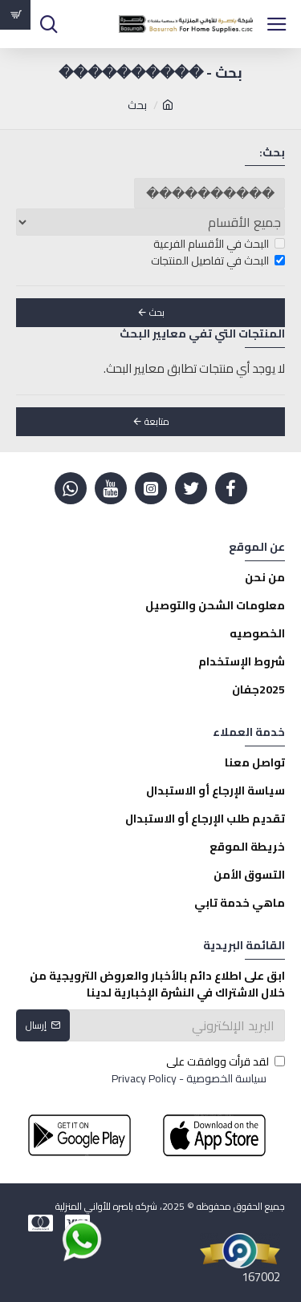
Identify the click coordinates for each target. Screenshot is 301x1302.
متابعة (156, 421)
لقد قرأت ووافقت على (197, 1070)
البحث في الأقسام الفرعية (219, 244)
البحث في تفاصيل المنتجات (218, 261)
